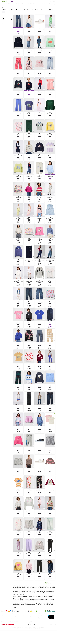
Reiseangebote (41, 619)
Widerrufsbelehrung (13, 616)
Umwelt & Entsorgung (23, 617)
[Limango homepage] (4, 1)
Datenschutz (12, 617)
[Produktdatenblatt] (18, 25)
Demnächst (40, 616)
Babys (3, 15)
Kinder (3, 16)
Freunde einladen (3, 616)
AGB (11, 615)
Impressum (11, 619)
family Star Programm (4, 615)
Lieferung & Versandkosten (24, 616)
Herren (3, 19)
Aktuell (40, 615)
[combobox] (48, 3)
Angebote (30, 615)
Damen (30, 618)
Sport (2, 20)
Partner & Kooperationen (4, 618)
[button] (54, 1)
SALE (2, 22)
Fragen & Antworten (23, 615)
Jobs (1, 619)
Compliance (11, 618)
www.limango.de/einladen (41, 628)
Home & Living (4, 21)
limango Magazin (3, 617)
